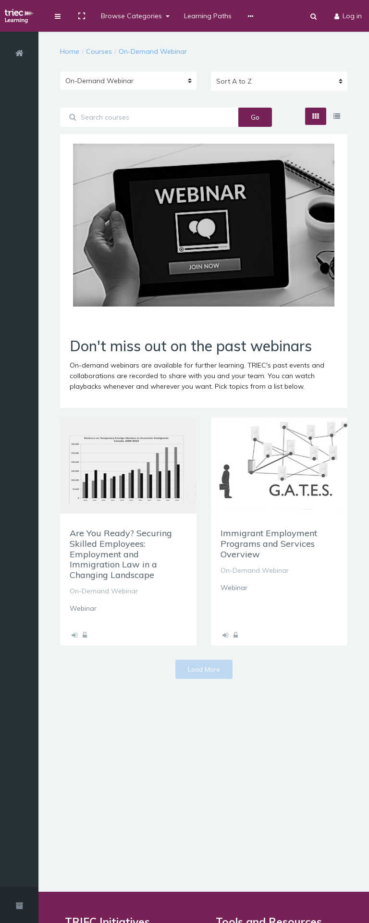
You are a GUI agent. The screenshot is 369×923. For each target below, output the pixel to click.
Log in (348, 16)
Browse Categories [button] (132, 16)
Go (255, 117)
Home (69, 51)
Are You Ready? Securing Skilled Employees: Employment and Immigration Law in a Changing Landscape (121, 554)
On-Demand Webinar (153, 51)
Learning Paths (208, 16)
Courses (99, 51)
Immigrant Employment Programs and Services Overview (269, 543)
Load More (204, 669)
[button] (57, 16)
